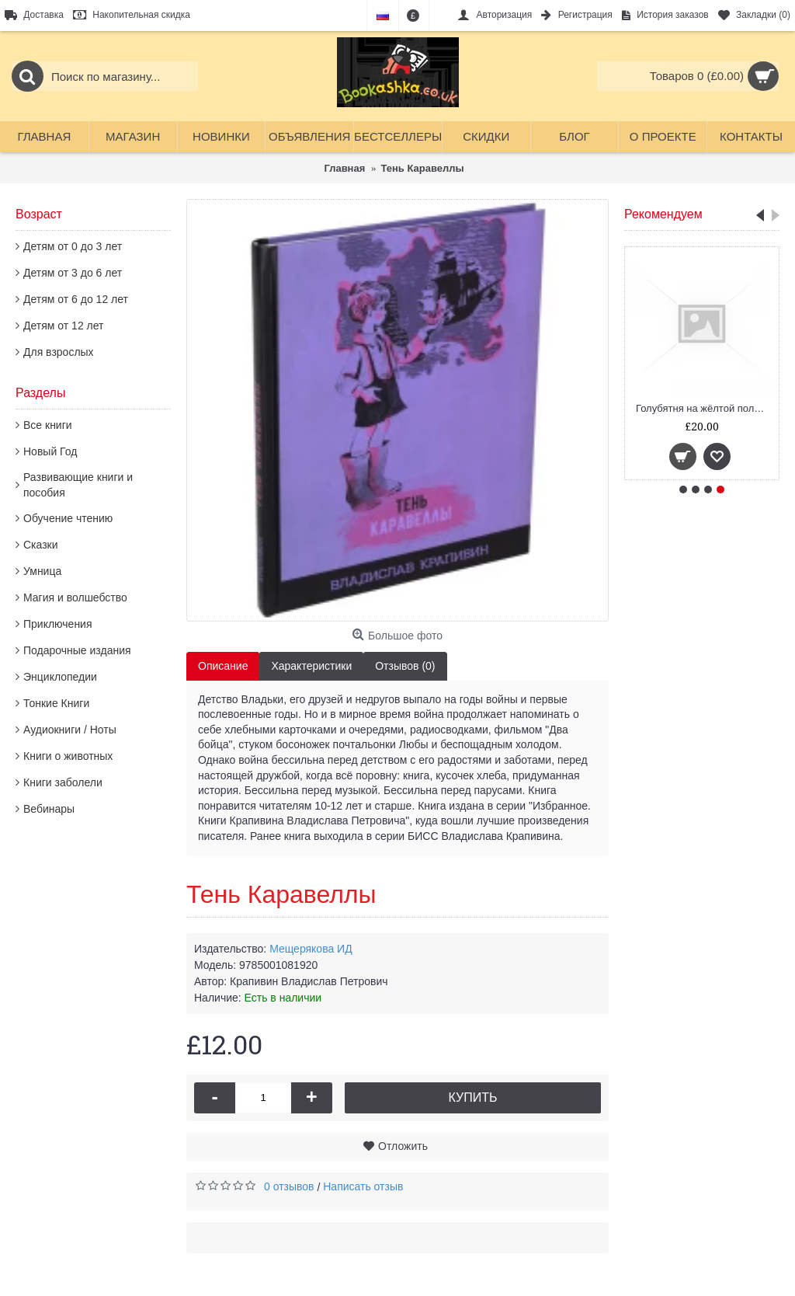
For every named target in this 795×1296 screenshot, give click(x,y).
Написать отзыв (363, 1186)
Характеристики (311, 666)
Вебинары (49, 809)
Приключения (57, 624)
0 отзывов (289, 1186)
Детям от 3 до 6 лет (72, 273)
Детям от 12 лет (63, 325)
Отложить (403, 1146)
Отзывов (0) (405, 666)
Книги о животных (68, 756)
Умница (42, 571)
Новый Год (50, 451)
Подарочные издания (77, 650)
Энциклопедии (60, 677)
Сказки (40, 544)
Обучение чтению (68, 518)
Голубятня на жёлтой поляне (703, 408)
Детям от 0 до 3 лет (72, 246)
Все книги (47, 425)
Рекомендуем (663, 214)
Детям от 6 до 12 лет (75, 299)
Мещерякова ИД (310, 948)
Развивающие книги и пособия (78, 485)
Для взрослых (58, 352)
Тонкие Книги (56, 703)
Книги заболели (62, 782)
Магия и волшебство (75, 597)
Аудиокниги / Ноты (69, 729)
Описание (223, 666)
